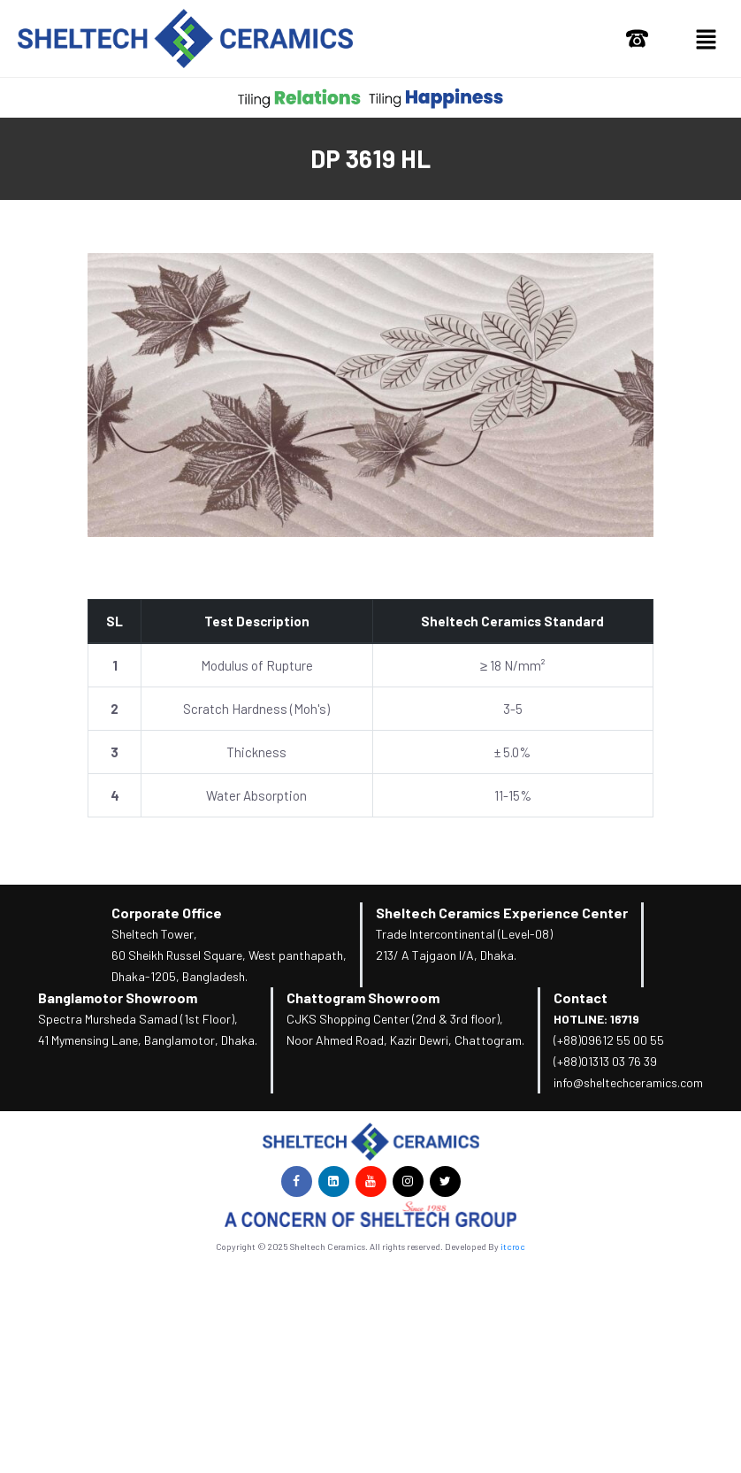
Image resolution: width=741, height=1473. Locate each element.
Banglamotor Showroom (117, 997)
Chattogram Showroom (362, 997)
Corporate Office (166, 912)
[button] (705, 38)
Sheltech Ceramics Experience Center (502, 912)
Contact (580, 997)
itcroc (512, 1246)
